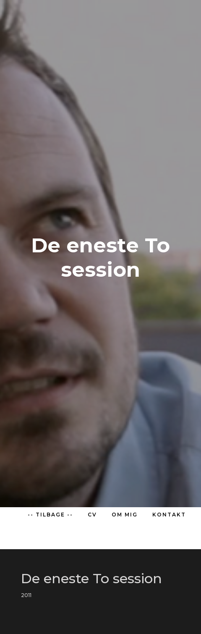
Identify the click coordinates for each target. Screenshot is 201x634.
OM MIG (125, 514)
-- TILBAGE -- (50, 514)
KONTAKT (169, 514)
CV (92, 514)
